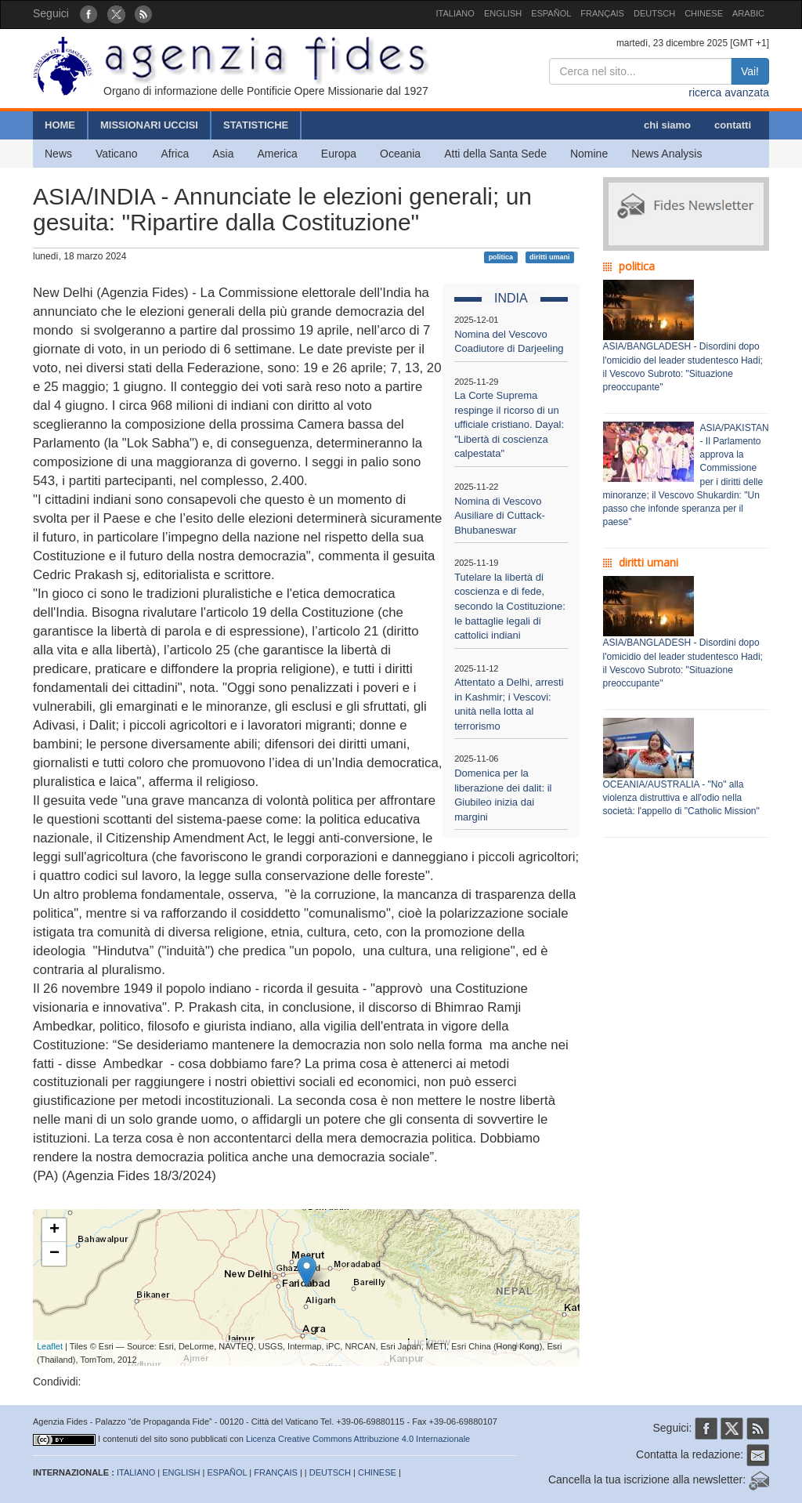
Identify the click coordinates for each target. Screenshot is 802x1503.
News (58, 153)
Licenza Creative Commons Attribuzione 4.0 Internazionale (358, 1438)
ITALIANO (455, 13)
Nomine (589, 153)
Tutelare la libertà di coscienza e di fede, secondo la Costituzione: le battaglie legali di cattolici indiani (509, 606)
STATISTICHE (255, 125)
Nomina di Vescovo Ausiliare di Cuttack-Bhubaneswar (499, 515)
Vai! (750, 71)
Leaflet (50, 1346)
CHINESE (704, 13)
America (278, 153)
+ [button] (54, 1230)
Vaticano (116, 153)
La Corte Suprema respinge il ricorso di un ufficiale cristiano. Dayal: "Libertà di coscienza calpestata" (509, 424)
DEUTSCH (654, 13)
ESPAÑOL (551, 13)
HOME (60, 125)
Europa (338, 153)
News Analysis (666, 153)
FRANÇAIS (602, 13)
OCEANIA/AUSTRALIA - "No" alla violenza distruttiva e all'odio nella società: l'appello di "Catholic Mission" (681, 798)
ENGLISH (503, 13)
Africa (175, 153)
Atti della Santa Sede (495, 153)
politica (501, 257)
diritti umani (549, 257)
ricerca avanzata (728, 92)
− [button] (54, 1254)
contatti (732, 125)
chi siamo (667, 125)
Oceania (400, 153)
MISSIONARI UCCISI (149, 125)
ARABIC (748, 13)
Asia (222, 153)
